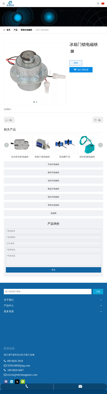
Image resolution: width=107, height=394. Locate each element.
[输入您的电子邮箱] (47, 291)
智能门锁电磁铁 (42, 157)
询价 (76, 63)
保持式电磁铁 (53, 180)
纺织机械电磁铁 (87, 157)
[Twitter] (17, 381)
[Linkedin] (11, 381)
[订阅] (98, 291)
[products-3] (53, 16)
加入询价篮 (83, 70)
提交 (53, 270)
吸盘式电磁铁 (53, 188)
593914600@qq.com (18, 365)
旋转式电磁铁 (53, 197)
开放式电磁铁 (53, 164)
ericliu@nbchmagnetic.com (22, 374)
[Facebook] (6, 381)
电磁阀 (53, 213)
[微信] (23, 381)
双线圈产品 (64, 157)
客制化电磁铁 (53, 205)
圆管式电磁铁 (53, 172)
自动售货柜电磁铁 (20, 157)
